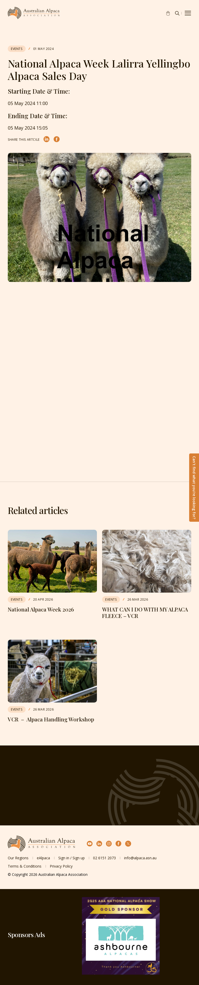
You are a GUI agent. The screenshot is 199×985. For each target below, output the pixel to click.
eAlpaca (43, 857)
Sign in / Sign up (71, 857)
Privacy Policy (61, 866)
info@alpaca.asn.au (140, 857)
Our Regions (18, 857)
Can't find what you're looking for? (194, 487)
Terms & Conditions (24, 866)
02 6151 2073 (104, 857)
